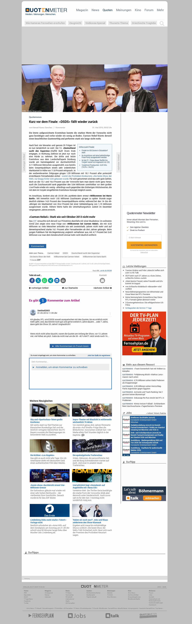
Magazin (82, 10)
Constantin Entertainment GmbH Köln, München (143, 434)
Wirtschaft (69, 597)
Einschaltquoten (85, 608)
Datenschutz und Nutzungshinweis (155, 600)
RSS (25, 593)
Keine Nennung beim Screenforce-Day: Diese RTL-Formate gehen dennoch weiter (143, 298)
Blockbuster (103, 608)
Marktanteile (90, 595)
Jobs (150, 595)
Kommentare (37, 246)
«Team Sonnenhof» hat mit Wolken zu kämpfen (143, 369)
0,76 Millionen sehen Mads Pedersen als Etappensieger (143, 381)
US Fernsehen (68, 608)
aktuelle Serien (122, 608)
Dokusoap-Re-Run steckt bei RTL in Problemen (143, 399)
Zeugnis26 (75, 23)
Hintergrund (49, 593)
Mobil (26, 597)
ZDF (35, 221)
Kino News (30, 608)
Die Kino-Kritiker (133, 595)
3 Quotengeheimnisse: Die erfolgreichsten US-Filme (144, 303)
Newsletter (27, 595)
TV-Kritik (110, 595)
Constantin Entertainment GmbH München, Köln (144, 427)
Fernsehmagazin (48, 608)
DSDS (65, 253)
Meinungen (123, 10)
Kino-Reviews (111, 597)
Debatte (109, 593)
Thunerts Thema (118, 23)
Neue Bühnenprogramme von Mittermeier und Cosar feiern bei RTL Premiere (144, 292)
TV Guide (95, 608)
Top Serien (158, 608)
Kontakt (151, 597)
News (95, 10)
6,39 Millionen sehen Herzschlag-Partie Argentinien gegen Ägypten (141, 387)
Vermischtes (70, 595)
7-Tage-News (28, 599)
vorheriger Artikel (39, 287)
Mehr (160, 10)
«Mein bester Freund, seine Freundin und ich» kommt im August (144, 282)
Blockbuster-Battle (134, 599)
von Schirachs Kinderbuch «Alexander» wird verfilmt (143, 287)
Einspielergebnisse (134, 597)
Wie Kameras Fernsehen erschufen (45, 23)
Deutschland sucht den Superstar (86, 253)
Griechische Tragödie (144, 23)
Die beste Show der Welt (40, 256)
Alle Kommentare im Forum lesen (70, 346)
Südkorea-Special (95, 23)
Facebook (27, 601)
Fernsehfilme (112, 608)
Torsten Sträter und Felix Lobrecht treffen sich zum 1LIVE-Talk (144, 271)
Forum (148, 10)
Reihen (47, 595)
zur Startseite (70, 287)
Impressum (152, 605)
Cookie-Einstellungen (156, 603)
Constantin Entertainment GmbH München (139, 419)
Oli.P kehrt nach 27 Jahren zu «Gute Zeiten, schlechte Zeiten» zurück (143, 276)
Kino (138, 10)
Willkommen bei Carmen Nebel (66, 256)
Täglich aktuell (91, 597)
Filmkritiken (59, 608)
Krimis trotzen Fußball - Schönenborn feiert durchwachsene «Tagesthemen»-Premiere (143, 404)
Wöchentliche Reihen (93, 593)
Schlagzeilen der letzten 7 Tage (138, 308)
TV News (76, 608)
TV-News (68, 593)
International (70, 599)
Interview (48, 597)
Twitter (26, 603)
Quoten (108, 10)
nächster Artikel (103, 287)
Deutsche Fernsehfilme (146, 608)
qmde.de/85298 (106, 270)
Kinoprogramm (133, 608)
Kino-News (131, 593)
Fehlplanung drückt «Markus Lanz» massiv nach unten (142, 375)
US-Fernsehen (70, 603)
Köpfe (67, 601)
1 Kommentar (59, 127)
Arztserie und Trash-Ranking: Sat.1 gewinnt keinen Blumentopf (142, 393)
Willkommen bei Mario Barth (94, 256)
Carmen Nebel (53, 253)
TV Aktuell (38, 608)
